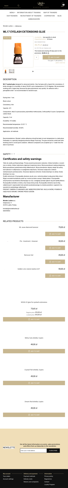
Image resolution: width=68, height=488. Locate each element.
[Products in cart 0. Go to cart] (63, 4)
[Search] (18, 6)
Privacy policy (48, 476)
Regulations (48, 479)
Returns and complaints (31, 482)
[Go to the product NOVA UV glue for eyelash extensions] (34, 298)
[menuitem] (13, 12)
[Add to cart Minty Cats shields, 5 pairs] (34, 351)
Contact (46, 482)
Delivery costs (28, 479)
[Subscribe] (53, 450)
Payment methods (29, 476)
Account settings (8, 479)
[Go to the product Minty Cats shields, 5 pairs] (34, 333)
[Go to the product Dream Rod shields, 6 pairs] (34, 397)
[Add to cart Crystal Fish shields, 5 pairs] (34, 383)
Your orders (6, 476)
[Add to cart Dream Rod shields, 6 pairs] (34, 415)
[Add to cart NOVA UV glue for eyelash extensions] (34, 319)
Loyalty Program (49, 484)
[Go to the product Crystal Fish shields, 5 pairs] (34, 365)
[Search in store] (9, 6)
